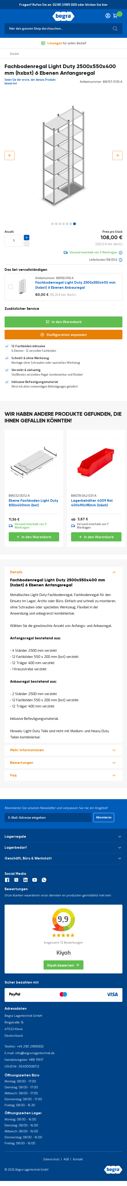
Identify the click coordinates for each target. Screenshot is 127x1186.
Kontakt (78, 1159)
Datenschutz (51, 1159)
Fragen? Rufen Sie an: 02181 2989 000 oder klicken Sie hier (63, 5)
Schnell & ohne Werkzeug (30, 358)
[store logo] (63, 16)
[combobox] (63, 28)
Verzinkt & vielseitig (26, 370)
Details (16, 572)
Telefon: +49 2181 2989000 (24, 1046)
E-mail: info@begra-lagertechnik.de (30, 1053)
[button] (10, 155)
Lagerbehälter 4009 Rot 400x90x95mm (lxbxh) (92, 503)
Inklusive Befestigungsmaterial (34, 382)
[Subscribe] (103, 817)
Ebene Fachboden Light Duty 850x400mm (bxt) (33, 503)
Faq (13, 775)
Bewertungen (21, 763)
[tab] (63, 348)
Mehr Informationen (27, 750)
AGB (66, 1159)
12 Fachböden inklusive (28, 346)
